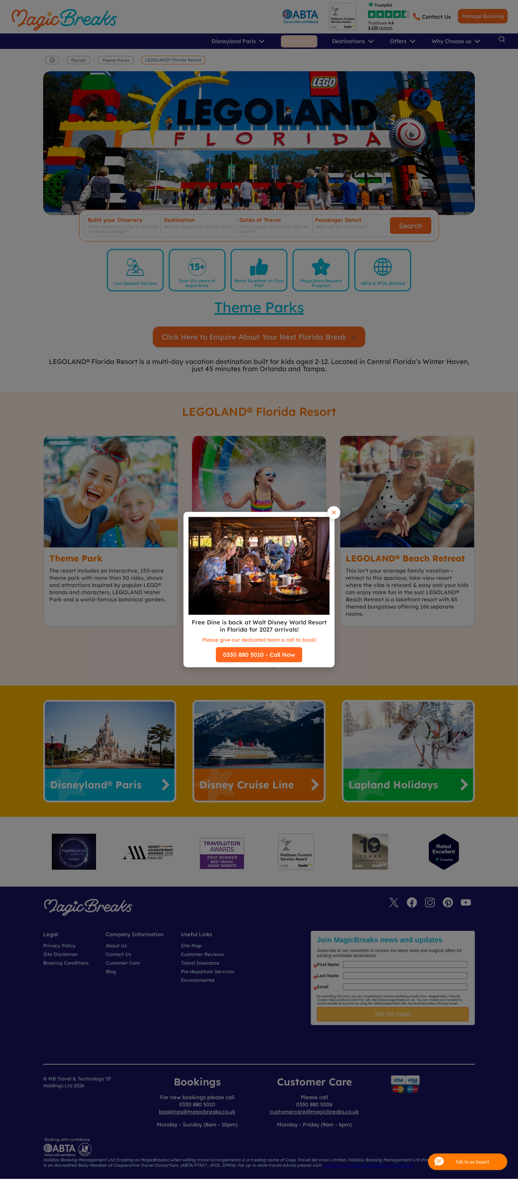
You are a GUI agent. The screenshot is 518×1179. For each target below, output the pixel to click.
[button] (467, 1161)
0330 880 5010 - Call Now (259, 654)
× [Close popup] (333, 512)
